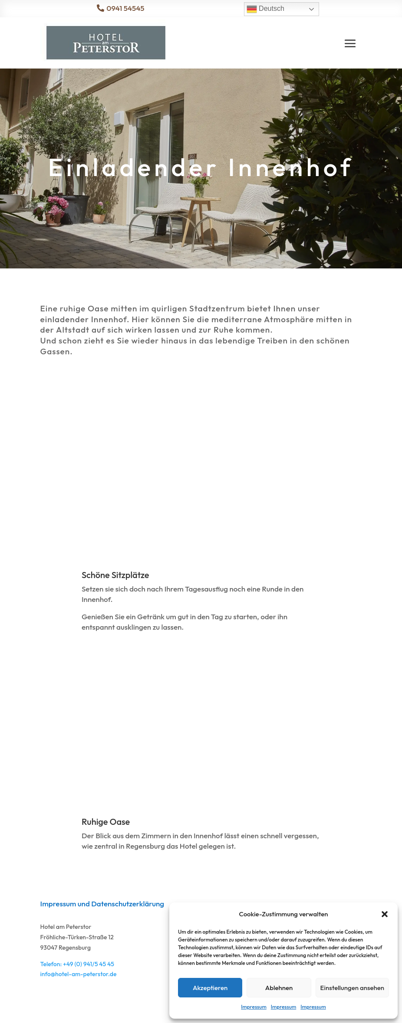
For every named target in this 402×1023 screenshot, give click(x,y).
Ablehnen (279, 988)
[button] (384, 914)
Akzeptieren (210, 988)
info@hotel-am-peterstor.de (78, 974)
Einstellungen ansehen (352, 988)
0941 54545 (125, 8)
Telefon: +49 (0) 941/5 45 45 (77, 964)
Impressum (253, 1006)
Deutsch (265, 9)
